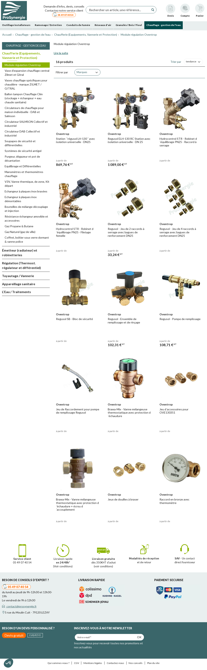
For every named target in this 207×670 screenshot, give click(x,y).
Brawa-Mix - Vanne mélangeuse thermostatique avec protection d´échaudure (129, 413)
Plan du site (153, 663)
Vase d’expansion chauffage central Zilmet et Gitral (27, 72)
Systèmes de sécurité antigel (23, 151)
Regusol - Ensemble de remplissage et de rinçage (124, 320)
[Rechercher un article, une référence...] (118, 9)
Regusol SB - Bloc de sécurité (74, 319)
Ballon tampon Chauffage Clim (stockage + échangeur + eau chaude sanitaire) (24, 98)
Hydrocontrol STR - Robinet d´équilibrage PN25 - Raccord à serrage (178, 142)
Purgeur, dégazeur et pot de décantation (22, 158)
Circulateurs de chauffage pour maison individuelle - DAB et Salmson (24, 112)
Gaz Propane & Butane (19, 226)
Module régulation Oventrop (23, 65)
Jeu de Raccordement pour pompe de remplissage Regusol (77, 411)
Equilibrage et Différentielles (23, 166)
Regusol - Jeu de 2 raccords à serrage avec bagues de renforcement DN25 (126, 232)
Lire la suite (61, 53)
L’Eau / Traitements (16, 292)
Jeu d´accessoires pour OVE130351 (173, 411)
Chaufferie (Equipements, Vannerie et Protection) (21, 55)
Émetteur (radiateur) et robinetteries (19, 252)
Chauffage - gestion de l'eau (26, 45)
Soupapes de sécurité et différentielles (20, 143)
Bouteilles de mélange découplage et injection (26, 208)
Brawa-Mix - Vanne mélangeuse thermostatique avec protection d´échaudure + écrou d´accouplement (77, 504)
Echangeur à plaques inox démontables (21, 199)
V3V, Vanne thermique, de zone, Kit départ (27, 183)
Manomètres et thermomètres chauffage (24, 174)
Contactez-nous (115, 663)
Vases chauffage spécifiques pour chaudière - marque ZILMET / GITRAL (26, 84)
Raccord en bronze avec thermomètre (174, 501)
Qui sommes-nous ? (58, 663)
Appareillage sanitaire (18, 284)
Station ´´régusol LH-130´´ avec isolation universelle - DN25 (75, 140)
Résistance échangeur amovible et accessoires (26, 218)
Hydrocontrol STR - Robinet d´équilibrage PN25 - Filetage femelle (74, 232)
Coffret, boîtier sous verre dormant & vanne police (27, 239)
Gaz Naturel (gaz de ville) (20, 232)
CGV (76, 663)
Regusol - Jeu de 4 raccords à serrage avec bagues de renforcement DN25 (177, 232)
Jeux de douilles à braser (123, 499)
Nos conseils (136, 663)
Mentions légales (92, 663)
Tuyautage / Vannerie (18, 276)
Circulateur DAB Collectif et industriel (22, 133)
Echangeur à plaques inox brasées (26, 191)
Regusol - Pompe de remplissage (180, 319)
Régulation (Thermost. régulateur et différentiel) (21, 265)
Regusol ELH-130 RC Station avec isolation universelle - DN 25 (129, 140)
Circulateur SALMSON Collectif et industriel (26, 123)
